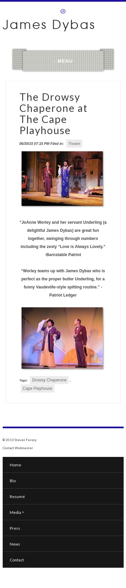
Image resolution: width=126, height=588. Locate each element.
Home (15, 464)
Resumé (17, 496)
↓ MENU (63, 61)
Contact (17, 559)
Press (15, 528)
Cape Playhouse (37, 388)
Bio (13, 480)
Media (17, 512)
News (15, 544)
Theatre (74, 144)
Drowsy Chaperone (49, 380)
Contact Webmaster (18, 448)
